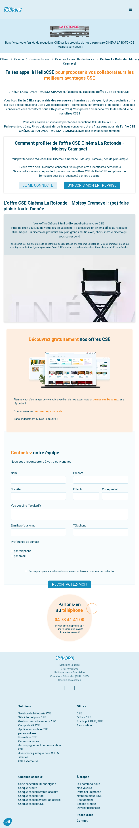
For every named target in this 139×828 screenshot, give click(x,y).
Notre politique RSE (89, 796)
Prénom (78, 473)
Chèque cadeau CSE (31, 804)
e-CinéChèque (48, 223)
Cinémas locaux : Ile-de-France (75, 59)
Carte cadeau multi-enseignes (37, 784)
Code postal (109, 489)
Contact (82, 820)
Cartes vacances (28, 741)
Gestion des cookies (69, 680)
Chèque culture (27, 788)
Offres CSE (84, 717)
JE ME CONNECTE (37, 185)
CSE (79, 713)
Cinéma (19, 59)
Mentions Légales (70, 664)
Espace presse (86, 804)
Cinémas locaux (40, 59)
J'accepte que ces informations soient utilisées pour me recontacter (69, 571)
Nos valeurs (84, 788)
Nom (14, 473)
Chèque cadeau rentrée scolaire (38, 792)
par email (18, 556)
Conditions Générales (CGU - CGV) (69, 676)
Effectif (78, 489)
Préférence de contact (25, 541)
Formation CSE (27, 737)
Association (84, 725)
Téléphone (79, 525)
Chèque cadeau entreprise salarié (39, 800)
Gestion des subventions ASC (37, 721)
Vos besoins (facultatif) (26, 505)
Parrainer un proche (89, 792)
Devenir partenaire (88, 808)
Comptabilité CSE (29, 725)
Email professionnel (23, 525)
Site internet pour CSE (32, 717)
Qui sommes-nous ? (89, 784)
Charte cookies (69, 668)
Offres (4, 59)
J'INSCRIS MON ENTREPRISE (92, 185)
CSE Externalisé (28, 761)
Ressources (85, 815)
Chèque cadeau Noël (31, 796)
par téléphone (21, 551)
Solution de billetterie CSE (34, 713)
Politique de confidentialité (69, 672)
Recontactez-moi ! (69, 584)
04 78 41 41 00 (69, 619)
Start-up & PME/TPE (90, 721)
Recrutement (85, 800)
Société (16, 489)
